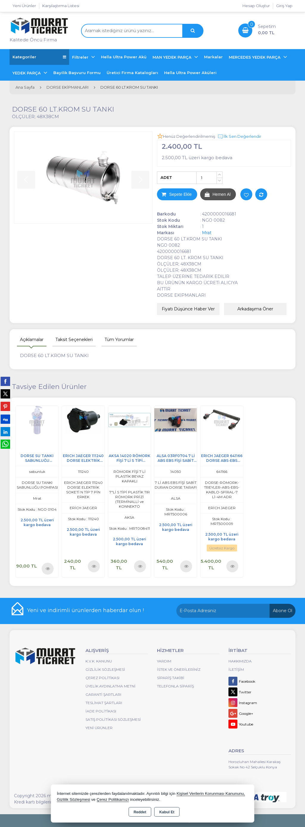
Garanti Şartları (103, 694)
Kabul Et (167, 812)
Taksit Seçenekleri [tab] (74, 339)
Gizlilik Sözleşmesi (105, 669)
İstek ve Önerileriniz (178, 669)
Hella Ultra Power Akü (124, 56)
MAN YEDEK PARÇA (172, 57)
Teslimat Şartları (103, 703)
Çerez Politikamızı (113, 799)
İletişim (236, 669)
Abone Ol (282, 610)
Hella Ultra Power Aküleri (190, 72)
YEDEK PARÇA (27, 73)
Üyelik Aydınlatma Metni (110, 686)
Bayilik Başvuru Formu (77, 72)
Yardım (164, 661)
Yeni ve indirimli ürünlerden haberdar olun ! (85, 610)
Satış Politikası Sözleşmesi (113, 719)
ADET (166, 177)
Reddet (139, 812)
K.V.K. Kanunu (98, 661)
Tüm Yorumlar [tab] (119, 339)
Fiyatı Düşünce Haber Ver (188, 309)
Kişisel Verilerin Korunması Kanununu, (211, 793)
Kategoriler (39, 57)
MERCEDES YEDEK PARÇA (255, 57)
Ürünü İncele (48, 568)
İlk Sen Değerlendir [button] (239, 137)
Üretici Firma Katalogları (132, 72)
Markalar (213, 56)
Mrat (206, 232)
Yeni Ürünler (99, 728)
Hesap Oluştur (256, 5)
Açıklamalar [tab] (31, 339)
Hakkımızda (240, 661)
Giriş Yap (284, 5)
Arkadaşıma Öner (255, 309)
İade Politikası (100, 711)
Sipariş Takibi (170, 678)
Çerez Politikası (102, 678)
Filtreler (81, 57)
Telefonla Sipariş (175, 686)
